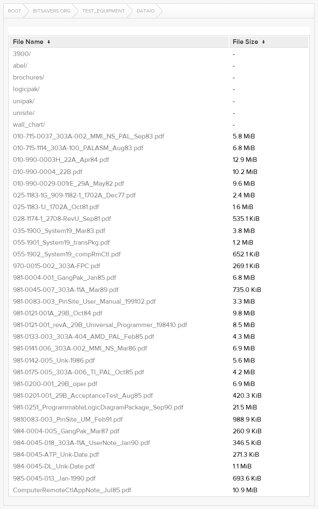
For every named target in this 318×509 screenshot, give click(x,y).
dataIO (146, 11)
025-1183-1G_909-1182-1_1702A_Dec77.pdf (74, 195)
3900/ (22, 54)
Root (14, 11)
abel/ (20, 65)
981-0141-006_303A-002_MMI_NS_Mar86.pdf (80, 348)
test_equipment (103, 11)
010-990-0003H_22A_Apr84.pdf (61, 160)
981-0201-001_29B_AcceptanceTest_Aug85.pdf (83, 395)
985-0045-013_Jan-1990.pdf (54, 478)
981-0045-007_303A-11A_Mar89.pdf (66, 290)
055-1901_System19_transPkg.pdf (61, 242)
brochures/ (28, 77)
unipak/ (24, 101)
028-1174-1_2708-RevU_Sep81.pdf (62, 219)
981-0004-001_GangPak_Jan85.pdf (64, 278)
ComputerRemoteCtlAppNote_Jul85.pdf (72, 490)
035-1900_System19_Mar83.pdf (59, 231)
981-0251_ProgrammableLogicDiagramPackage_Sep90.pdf (98, 407)
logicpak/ (26, 89)
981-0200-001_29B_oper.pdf (55, 384)
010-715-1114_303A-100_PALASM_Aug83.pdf (78, 148)
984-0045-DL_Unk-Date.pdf (54, 466)
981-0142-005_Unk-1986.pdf (54, 360)
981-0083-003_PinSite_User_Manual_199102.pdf (84, 301)
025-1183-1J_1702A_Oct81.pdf (56, 207)
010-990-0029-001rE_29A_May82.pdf (68, 183)
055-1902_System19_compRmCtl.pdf (67, 254)
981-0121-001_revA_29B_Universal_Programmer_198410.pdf (100, 325)
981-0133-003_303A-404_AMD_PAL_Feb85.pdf (83, 337)
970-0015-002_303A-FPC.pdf (56, 266)
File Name (28, 42)
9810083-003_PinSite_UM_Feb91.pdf (68, 419)
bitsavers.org (52, 11)
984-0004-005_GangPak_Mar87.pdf (66, 431)
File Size (245, 42)
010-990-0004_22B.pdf (47, 172)
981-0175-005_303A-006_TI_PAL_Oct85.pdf (78, 372)
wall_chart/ (29, 124)
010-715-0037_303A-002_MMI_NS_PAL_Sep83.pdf (88, 136)
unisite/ (24, 113)
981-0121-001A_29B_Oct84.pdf (57, 313)
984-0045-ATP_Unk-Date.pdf (56, 454)
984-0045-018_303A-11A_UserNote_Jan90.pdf (81, 443)
